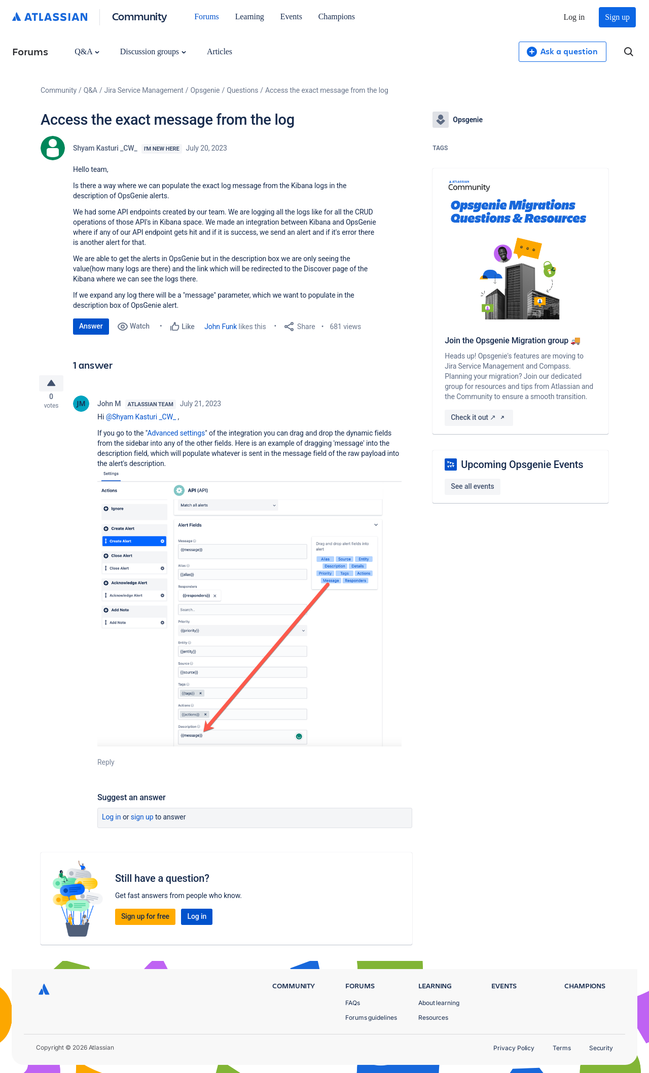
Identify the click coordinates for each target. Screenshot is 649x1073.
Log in (574, 17)
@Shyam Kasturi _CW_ (141, 421)
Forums (206, 16)
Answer (91, 326)
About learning (438, 1003)
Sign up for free (145, 920)
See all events (472, 486)
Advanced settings (176, 437)
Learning (249, 16)
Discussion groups (153, 51)
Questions (242, 90)
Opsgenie (205, 90)
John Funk (220, 327)
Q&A (87, 51)
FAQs (352, 1003)
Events (291, 16)
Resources (433, 1017)
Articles (219, 51)
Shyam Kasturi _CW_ (105, 148)
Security (601, 1048)
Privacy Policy (513, 1048)
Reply (106, 766)
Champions (336, 16)
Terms (562, 1048)
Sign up (617, 17)
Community (139, 16)
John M (109, 408)
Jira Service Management (144, 90)
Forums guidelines (371, 1017)
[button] (249, 611)
